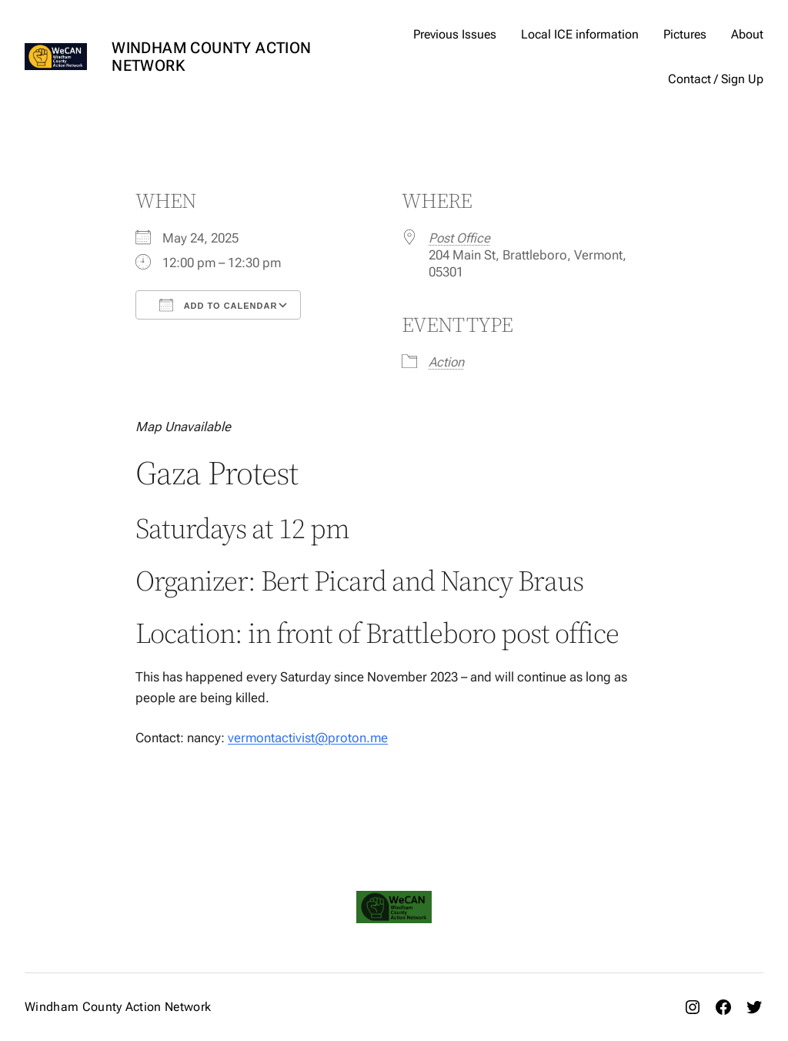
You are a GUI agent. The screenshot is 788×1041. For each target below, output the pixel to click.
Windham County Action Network (211, 56)
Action (446, 362)
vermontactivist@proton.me (308, 737)
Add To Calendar (218, 305)
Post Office (459, 238)
